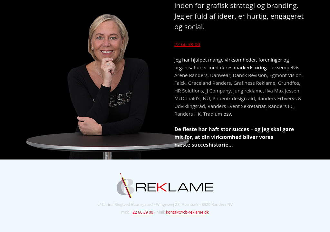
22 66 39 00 (187, 44)
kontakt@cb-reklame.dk (187, 212)
